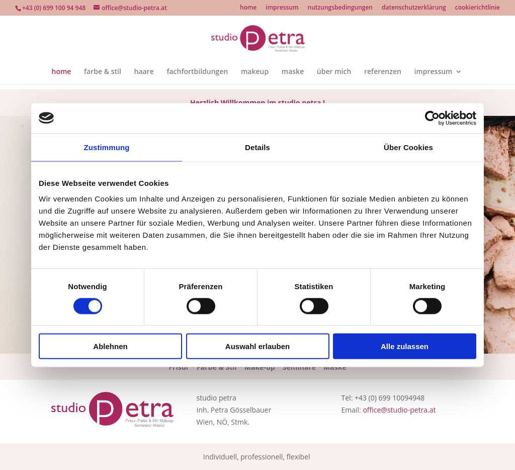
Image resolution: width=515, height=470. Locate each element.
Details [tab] (257, 147)
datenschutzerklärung (414, 8)
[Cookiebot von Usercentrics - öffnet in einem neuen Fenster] (432, 117)
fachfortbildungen (197, 72)
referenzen (382, 72)
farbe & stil (102, 72)
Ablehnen (110, 346)
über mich (334, 72)
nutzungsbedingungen (340, 8)
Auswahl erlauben (257, 346)
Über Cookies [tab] (408, 147)
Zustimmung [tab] (107, 147)
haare (143, 72)
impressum (282, 8)
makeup (255, 72)
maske (293, 72)
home (248, 8)
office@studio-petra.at (399, 410)
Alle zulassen (404, 346)
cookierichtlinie (477, 8)
